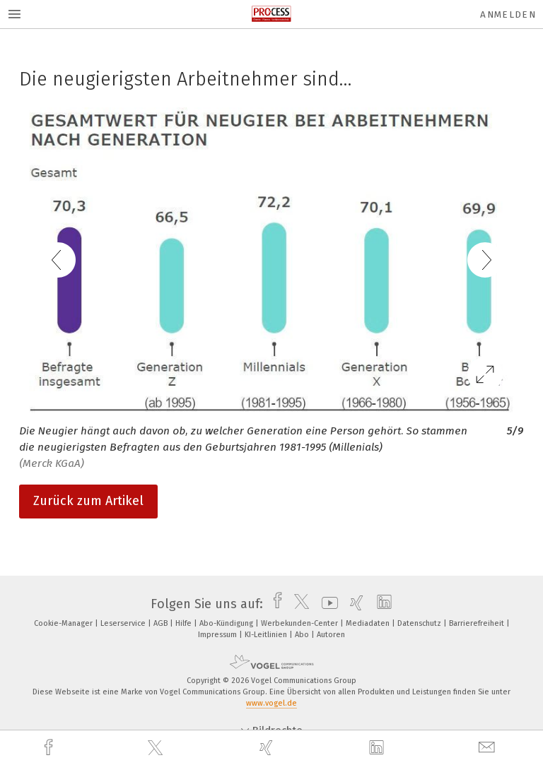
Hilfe (184, 623)
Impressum (218, 634)
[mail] (488, 748)
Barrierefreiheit (477, 623)
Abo (303, 634)
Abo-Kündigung (227, 623)
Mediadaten (369, 623)
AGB (161, 623)
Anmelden (508, 14)
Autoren (331, 634)
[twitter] (157, 748)
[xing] (268, 748)
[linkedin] (378, 748)
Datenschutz (420, 623)
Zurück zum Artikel (88, 501)
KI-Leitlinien (267, 634)
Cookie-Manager (64, 623)
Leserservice (124, 623)
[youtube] (326, 604)
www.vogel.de (271, 703)
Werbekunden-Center (300, 623)
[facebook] (50, 748)
